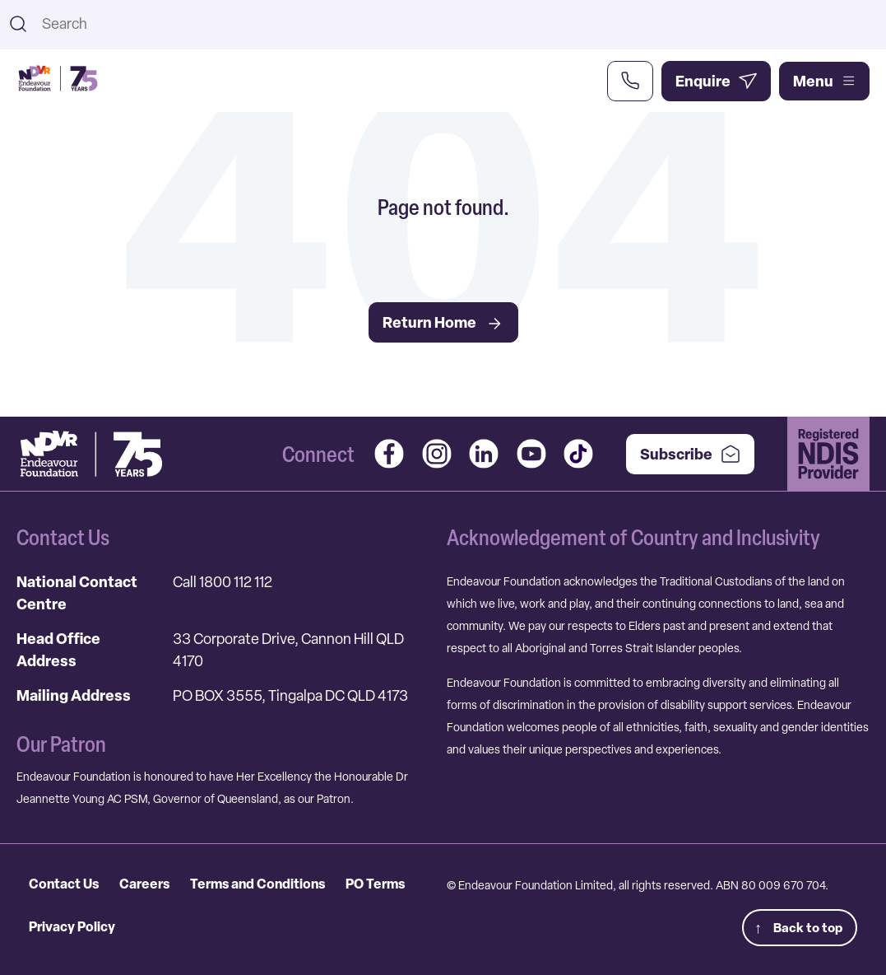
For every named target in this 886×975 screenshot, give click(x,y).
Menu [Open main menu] (824, 81)
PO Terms (375, 884)
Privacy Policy (72, 926)
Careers (144, 884)
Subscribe (690, 454)
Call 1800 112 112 (222, 581)
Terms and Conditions (257, 884)
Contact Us (64, 884)
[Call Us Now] (630, 81)
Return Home (443, 323)
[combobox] (457, 23)
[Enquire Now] (716, 81)
